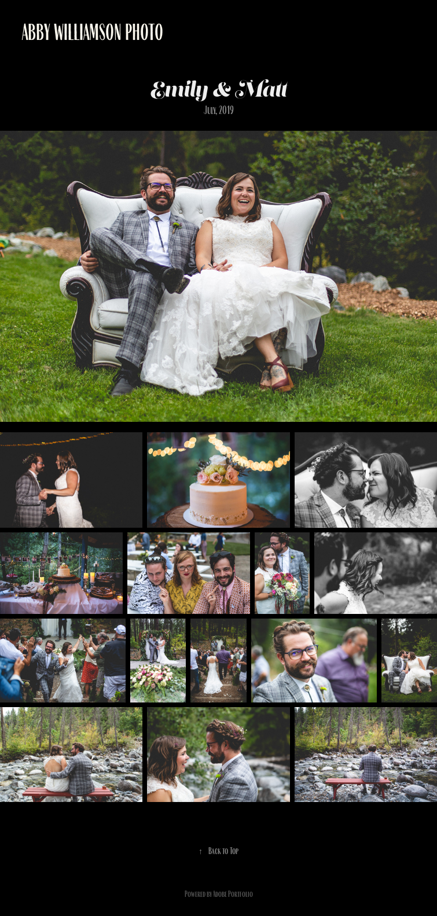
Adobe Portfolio (233, 894)
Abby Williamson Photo (92, 32)
